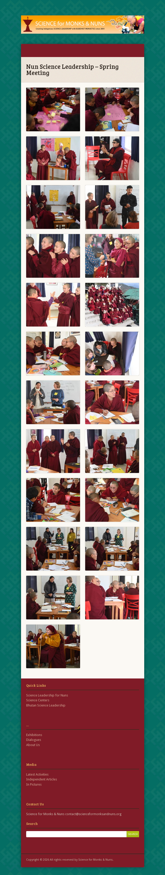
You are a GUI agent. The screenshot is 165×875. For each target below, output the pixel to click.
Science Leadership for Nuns (47, 695)
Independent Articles (41, 779)
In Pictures (34, 784)
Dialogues (33, 740)
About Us (33, 745)
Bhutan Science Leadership (45, 705)
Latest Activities (37, 774)
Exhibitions (34, 735)
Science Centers (37, 700)
